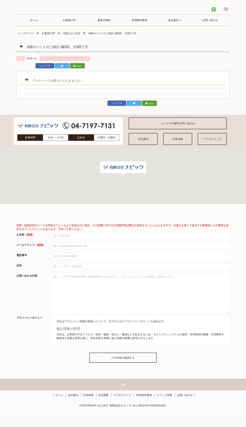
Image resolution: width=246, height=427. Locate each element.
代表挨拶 (178, 138)
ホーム (34, 22)
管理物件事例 (139, 22)
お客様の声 (69, 22)
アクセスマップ (212, 138)
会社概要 (103, 409)
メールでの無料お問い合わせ (178, 123)
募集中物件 (104, 22)
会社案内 (174, 22)
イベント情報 (164, 409)
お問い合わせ (210, 22)
